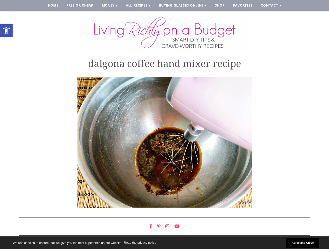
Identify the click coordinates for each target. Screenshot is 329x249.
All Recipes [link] (137, 5)
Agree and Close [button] (302, 242)
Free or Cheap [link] (80, 5)
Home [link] (53, 5)
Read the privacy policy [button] (140, 242)
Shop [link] (220, 5)
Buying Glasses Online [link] (181, 5)
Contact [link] (269, 5)
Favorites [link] (242, 5)
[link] (6, 30)
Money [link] (108, 5)
